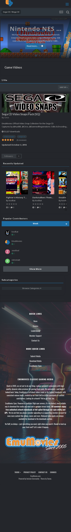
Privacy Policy (29, 472)
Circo (6, 117)
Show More (35, 269)
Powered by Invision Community (29, 478)
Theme (17, 472)
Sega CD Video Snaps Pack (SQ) (21, 114)
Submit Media (35, 356)
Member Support (35, 335)
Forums (35, 326)
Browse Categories (31, 288)
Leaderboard (35, 330)
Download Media (36, 360)
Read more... (35, 46)
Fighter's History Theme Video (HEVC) (25, 197)
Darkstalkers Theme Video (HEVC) (49, 197)
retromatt (16, 260)
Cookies (53, 472)
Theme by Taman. (46, 478)
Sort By (64, 87)
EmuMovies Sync (35, 365)
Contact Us (35, 340)
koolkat (12, 200)
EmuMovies (17, 241)
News (36, 321)
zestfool (15, 250)
